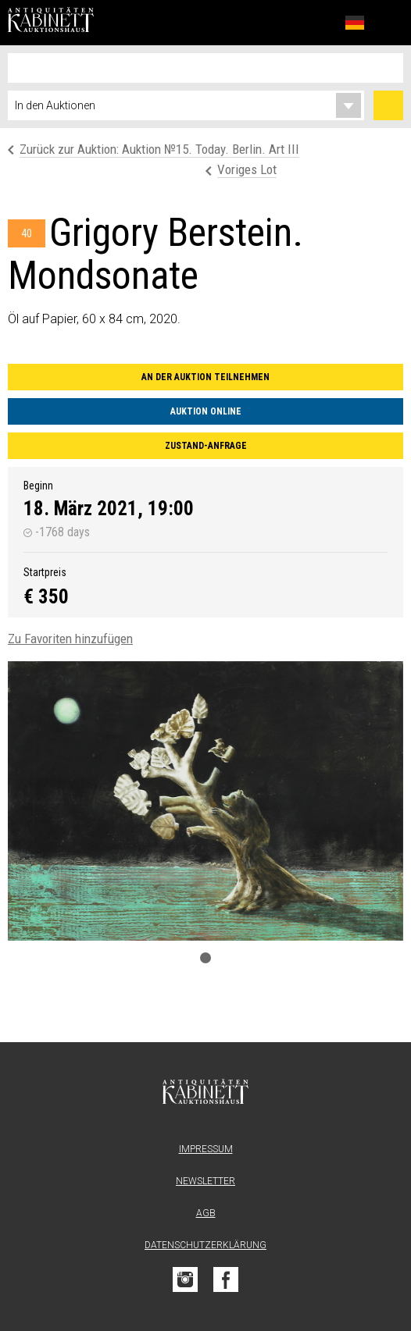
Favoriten (320, 22)
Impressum (206, 1149)
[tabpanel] (205, 801)
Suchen (388, 105)
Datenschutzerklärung (205, 1245)
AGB (206, 1213)
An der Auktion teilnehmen (205, 377)
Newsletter (205, 1181)
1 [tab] (205, 957)
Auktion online (205, 411)
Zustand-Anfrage (206, 445)
